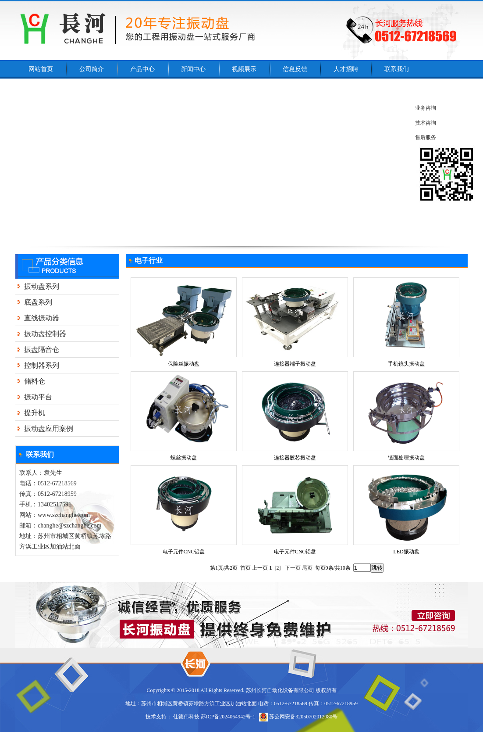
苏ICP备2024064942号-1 (228, 717)
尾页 (307, 568)
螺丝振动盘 (183, 458)
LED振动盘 (406, 552)
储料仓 (34, 381)
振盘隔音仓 (41, 349)
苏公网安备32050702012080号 (298, 717)
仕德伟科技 (186, 717)
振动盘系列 (41, 286)
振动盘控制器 (45, 333)
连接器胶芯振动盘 (295, 458)
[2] (278, 568)
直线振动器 (41, 318)
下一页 (293, 568)
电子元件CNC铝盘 (184, 552)
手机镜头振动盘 (406, 364)
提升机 (34, 412)
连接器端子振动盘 (295, 364)
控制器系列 (41, 365)
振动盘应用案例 (48, 428)
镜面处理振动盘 (406, 458)
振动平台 (38, 397)
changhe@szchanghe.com (69, 525)
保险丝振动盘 (183, 364)
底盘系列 (38, 302)
